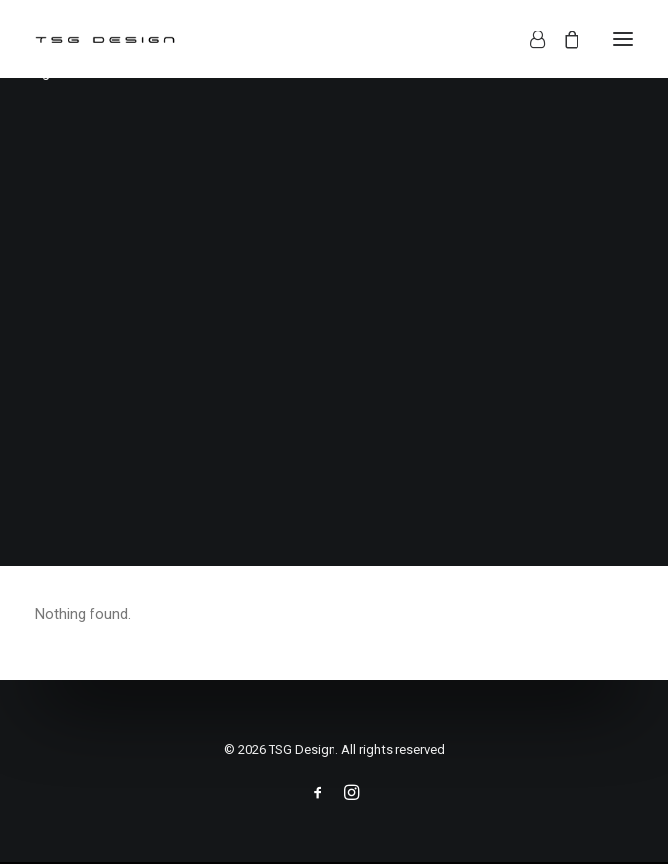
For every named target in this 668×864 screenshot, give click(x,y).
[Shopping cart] (562, 39)
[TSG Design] (105, 39)
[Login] (529, 39)
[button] (622, 39)
